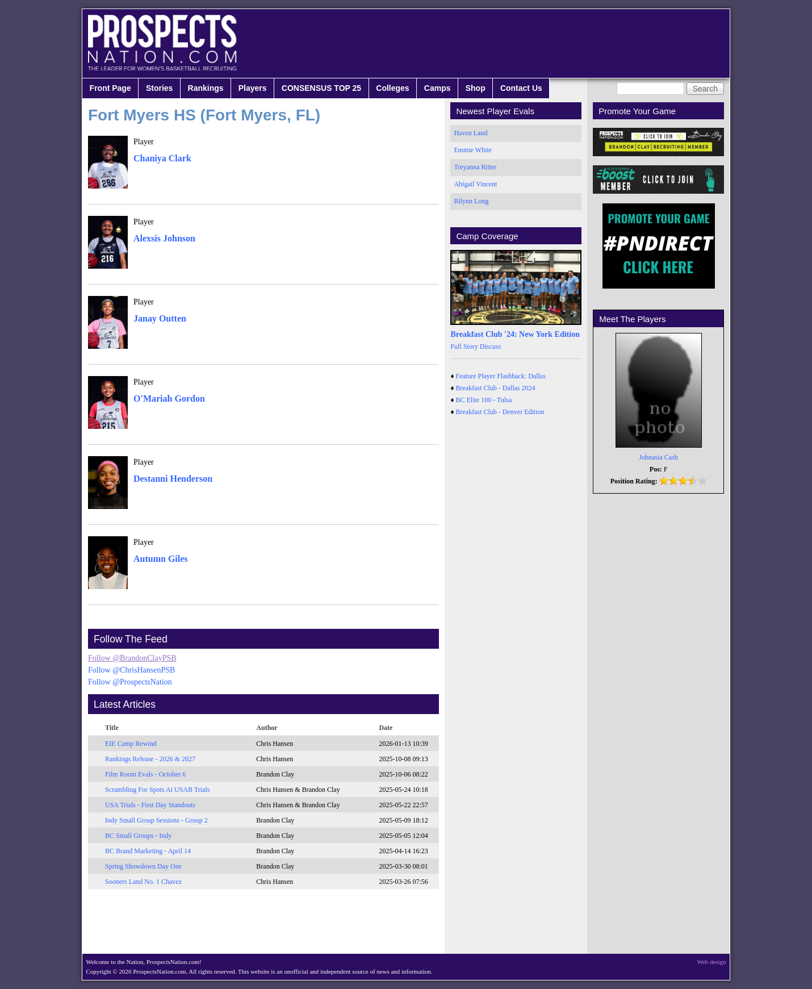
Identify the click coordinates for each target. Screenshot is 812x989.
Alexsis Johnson (164, 238)
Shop (475, 88)
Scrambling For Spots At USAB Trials (157, 790)
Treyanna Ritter (475, 167)
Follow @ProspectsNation (130, 682)
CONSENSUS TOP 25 (321, 88)
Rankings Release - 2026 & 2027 (150, 759)
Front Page (110, 88)
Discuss (490, 346)
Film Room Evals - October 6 (145, 774)
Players (252, 88)
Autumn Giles (160, 559)
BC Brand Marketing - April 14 (148, 851)
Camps (437, 88)
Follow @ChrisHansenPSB (131, 670)
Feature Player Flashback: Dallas (501, 376)
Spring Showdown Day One (143, 866)
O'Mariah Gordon (169, 398)
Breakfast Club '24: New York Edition (515, 334)
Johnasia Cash (658, 457)
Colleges (392, 88)
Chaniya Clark (162, 158)
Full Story (464, 346)
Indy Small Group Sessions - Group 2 (156, 820)
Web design (711, 961)
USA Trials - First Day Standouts (150, 805)
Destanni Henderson (172, 478)
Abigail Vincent (475, 184)
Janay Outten (159, 318)
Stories (159, 88)
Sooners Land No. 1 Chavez (143, 882)
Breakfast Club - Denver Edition (500, 412)
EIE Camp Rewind (131, 744)
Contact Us (521, 88)
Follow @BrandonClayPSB (132, 658)
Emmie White (473, 150)
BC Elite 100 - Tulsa (484, 400)
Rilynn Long (471, 201)
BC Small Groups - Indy (138, 836)
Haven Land (470, 133)
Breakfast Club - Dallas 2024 (495, 388)
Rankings (206, 88)
